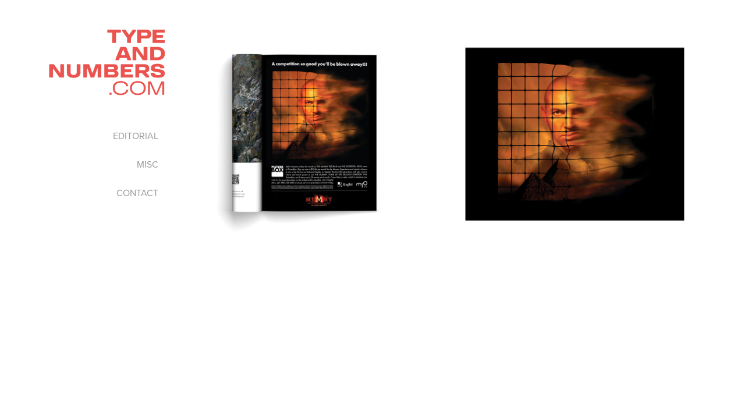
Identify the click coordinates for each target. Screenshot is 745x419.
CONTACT (137, 192)
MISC (147, 164)
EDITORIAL (135, 135)
